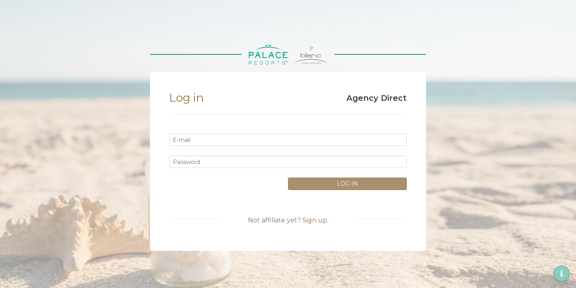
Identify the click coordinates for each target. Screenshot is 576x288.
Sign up (314, 220)
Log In (347, 183)
